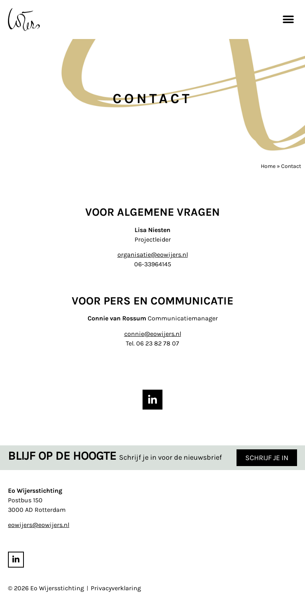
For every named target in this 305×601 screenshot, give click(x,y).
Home (268, 166)
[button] (288, 19)
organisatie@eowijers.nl (152, 254)
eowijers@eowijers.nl (38, 525)
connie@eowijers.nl (152, 334)
